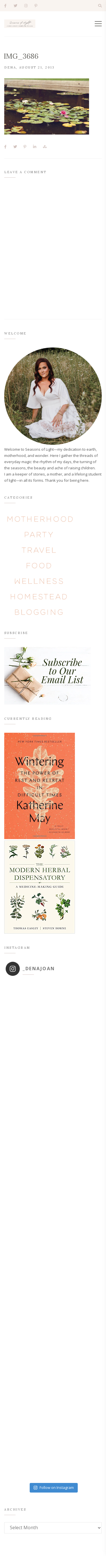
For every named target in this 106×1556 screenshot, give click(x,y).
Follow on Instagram (53, 1487)
